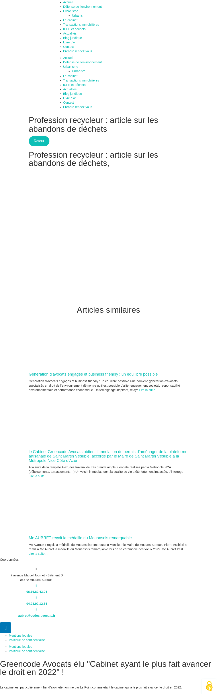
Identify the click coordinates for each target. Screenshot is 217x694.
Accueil (68, 2)
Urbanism (81, 15)
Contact (68, 46)
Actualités (70, 33)
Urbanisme (70, 11)
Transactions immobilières (81, 24)
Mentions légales (20, 635)
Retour (39, 141)
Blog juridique (72, 38)
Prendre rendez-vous (77, 51)
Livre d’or (69, 42)
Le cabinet (70, 20)
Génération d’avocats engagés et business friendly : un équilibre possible (93, 374)
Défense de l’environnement (82, 6)
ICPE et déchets (74, 29)
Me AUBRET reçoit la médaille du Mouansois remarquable (80, 538)
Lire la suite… (148, 390)
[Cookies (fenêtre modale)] (209, 686)
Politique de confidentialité (27, 640)
